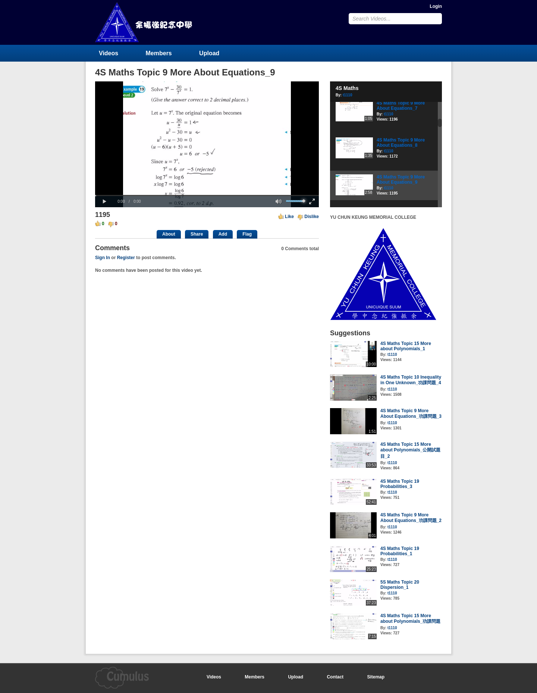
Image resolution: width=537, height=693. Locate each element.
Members (159, 53)
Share (197, 234)
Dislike (311, 216)
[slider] (207, 195)
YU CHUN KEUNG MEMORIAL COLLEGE (144, 22)
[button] (104, 201)
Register (126, 257)
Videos (108, 53)
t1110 (347, 95)
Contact (335, 677)
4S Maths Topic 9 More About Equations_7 (401, 105)
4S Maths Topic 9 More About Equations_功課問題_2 (411, 517)
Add (223, 234)
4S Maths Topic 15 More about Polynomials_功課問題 (410, 618)
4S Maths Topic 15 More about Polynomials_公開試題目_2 (410, 450)
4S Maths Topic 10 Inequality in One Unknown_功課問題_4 (410, 380)
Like (289, 216)
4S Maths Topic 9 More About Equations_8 (401, 142)
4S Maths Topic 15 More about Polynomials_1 (405, 346)
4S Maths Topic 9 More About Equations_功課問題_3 (411, 413)
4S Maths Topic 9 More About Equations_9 (401, 179)
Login (436, 6)
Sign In (102, 257)
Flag (247, 234)
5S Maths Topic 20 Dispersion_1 (399, 584)
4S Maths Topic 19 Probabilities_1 (399, 551)
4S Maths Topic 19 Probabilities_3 (399, 484)
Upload (209, 53)
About (168, 234)
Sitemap (375, 677)
